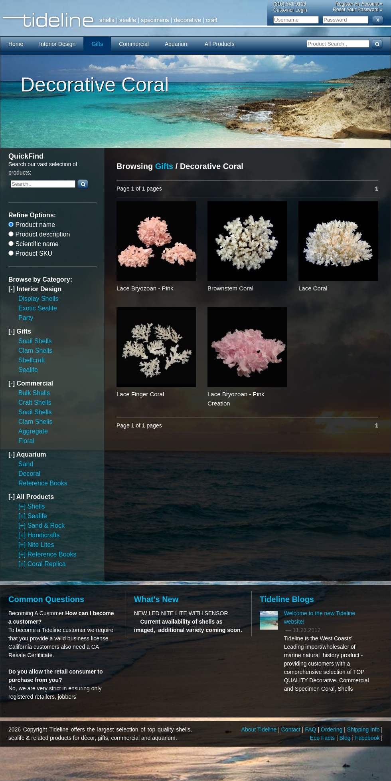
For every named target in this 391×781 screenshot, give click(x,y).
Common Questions (46, 599)
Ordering (332, 729)
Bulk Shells (34, 393)
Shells (36, 506)
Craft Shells (34, 402)
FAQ (311, 729)
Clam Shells (35, 350)
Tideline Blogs (287, 599)
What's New (156, 599)
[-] (12, 289)
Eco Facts (323, 738)
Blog (346, 738)
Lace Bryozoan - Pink (145, 288)
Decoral (29, 473)
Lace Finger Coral (140, 394)
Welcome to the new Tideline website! (319, 617)
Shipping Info (364, 729)
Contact (291, 729)
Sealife (28, 369)
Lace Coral (313, 288)
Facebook (368, 738)
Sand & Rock (46, 525)
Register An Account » (359, 4)
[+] (23, 506)
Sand (25, 464)
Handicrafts (44, 535)
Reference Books (42, 483)
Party (25, 317)
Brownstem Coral (230, 288)
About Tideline (259, 729)
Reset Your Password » (358, 9)
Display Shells (38, 298)
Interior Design (57, 44)
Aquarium (177, 44)
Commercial (134, 44)
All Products (220, 44)
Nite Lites (41, 544)
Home (15, 44)
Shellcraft (31, 360)
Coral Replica (47, 563)
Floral (26, 440)
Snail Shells (35, 341)
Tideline (195, 20)
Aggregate (33, 431)
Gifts (97, 44)
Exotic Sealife (37, 308)
